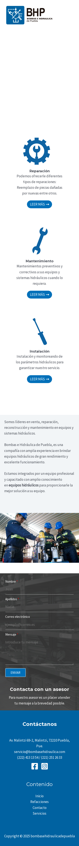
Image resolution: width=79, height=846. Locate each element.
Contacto (40, 807)
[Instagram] (44, 766)
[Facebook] (34, 766)
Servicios (39, 813)
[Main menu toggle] (70, 15)
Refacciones (39, 801)
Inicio (39, 796)
